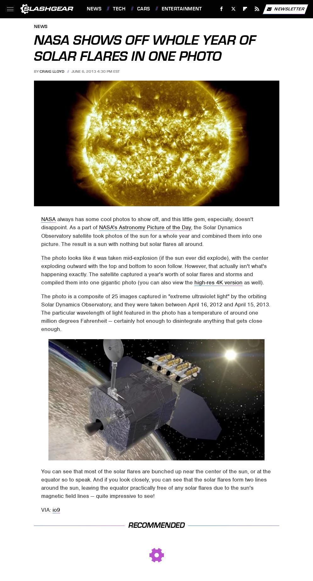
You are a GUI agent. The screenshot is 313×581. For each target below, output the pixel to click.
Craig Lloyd (52, 71)
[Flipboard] (245, 9)
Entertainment (182, 9)
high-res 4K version (218, 282)
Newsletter (285, 9)
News (94, 9)
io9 (56, 509)
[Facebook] (221, 9)
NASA (48, 219)
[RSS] (257, 9)
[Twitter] (233, 9)
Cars (143, 9)
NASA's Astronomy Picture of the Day (145, 227)
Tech (119, 9)
